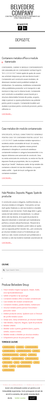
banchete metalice (18, 358)
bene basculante (26, 362)
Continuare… (7, 114)
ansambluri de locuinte (24, 350)
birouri (36, 362)
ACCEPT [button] (32, 398)
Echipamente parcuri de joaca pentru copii (18, 338)
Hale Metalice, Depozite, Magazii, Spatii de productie (22, 323)
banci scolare (7, 362)
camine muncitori (8, 369)
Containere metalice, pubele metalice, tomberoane (21, 305)
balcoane (6, 358)
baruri (16, 362)
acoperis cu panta (9, 346)
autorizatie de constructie (10, 354)
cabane (13, 366)
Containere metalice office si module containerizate (22, 299)
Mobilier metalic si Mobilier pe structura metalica (21, 335)
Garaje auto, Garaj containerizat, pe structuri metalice (22, 320)
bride (5, 366)
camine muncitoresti (24, 366)
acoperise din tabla (32, 346)
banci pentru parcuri (32, 358)
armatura (36, 350)
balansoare (32, 354)
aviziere (23, 354)
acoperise (20, 346)
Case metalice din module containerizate (22, 128)
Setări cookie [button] (20, 398)
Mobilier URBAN (9, 326)
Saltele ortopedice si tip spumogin (15, 296)
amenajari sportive (9, 350)
